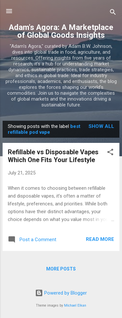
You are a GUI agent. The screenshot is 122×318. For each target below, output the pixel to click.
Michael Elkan (75, 305)
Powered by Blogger (61, 293)
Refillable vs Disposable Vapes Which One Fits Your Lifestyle (53, 156)
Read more (100, 239)
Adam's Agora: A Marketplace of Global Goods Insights (61, 31)
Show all (101, 126)
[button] (110, 153)
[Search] (113, 13)
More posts (61, 268)
